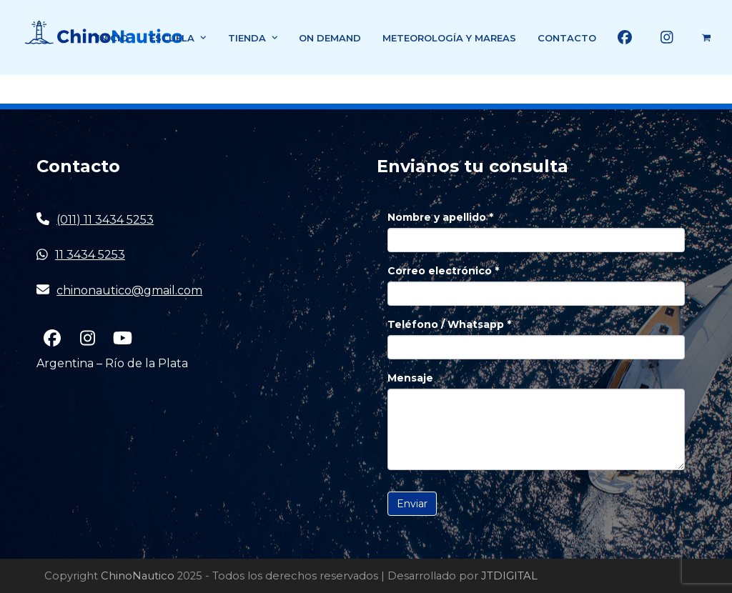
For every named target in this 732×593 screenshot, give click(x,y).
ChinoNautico (137, 575)
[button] (706, 37)
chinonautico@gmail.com (129, 290)
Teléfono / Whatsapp (449, 324)
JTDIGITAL (509, 575)
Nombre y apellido (440, 217)
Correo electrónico (443, 270)
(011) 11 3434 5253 (105, 219)
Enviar (412, 503)
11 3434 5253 (90, 254)
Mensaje (410, 378)
